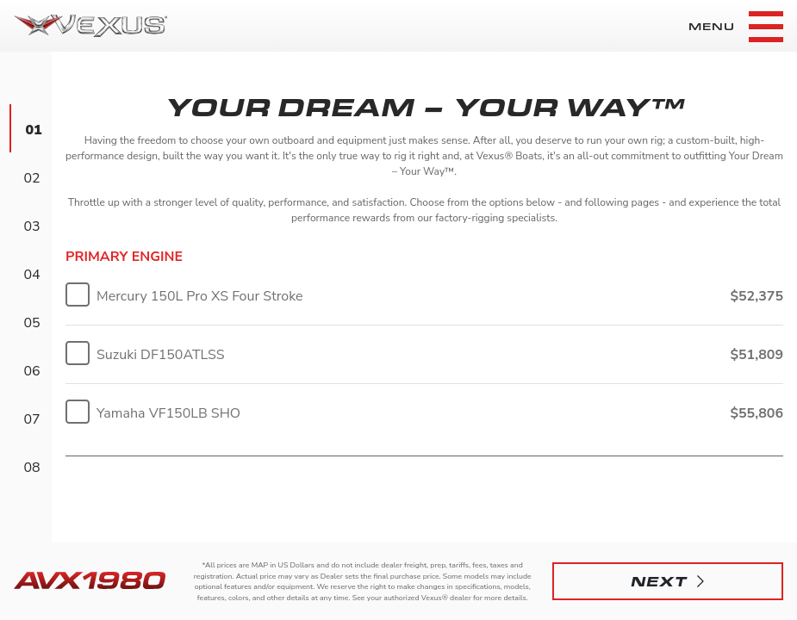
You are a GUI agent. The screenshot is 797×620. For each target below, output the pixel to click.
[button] (667, 581)
